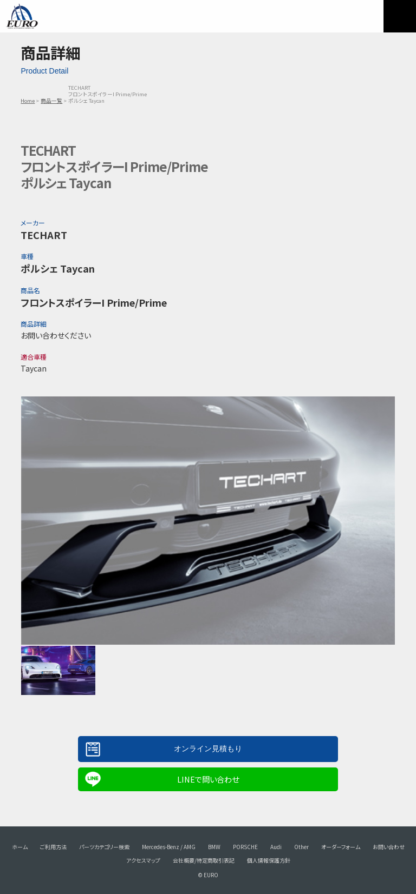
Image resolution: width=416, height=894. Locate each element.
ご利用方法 (53, 847)
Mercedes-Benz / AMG (169, 847)
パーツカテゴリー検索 (104, 847)
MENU (400, 16)
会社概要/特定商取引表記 (204, 860)
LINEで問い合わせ (208, 779)
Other (301, 847)
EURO (21, 16)
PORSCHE (245, 847)
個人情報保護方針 (268, 860)
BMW (214, 847)
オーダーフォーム (340, 847)
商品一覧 (51, 100)
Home (28, 100)
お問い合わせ (389, 847)
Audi (276, 847)
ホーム (20, 847)
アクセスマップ (143, 860)
